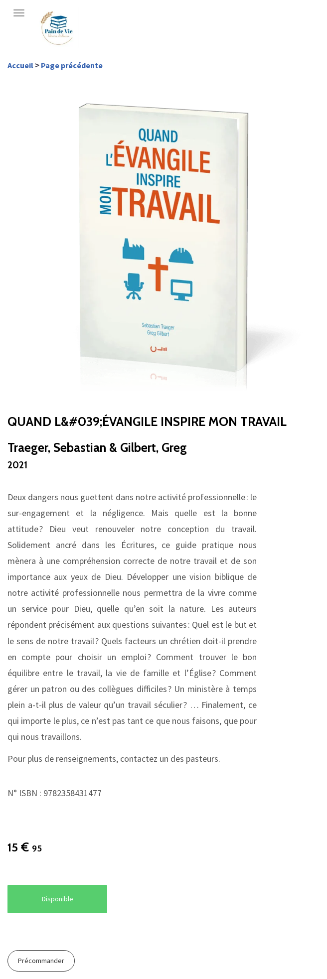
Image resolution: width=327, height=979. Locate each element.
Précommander (41, 960)
